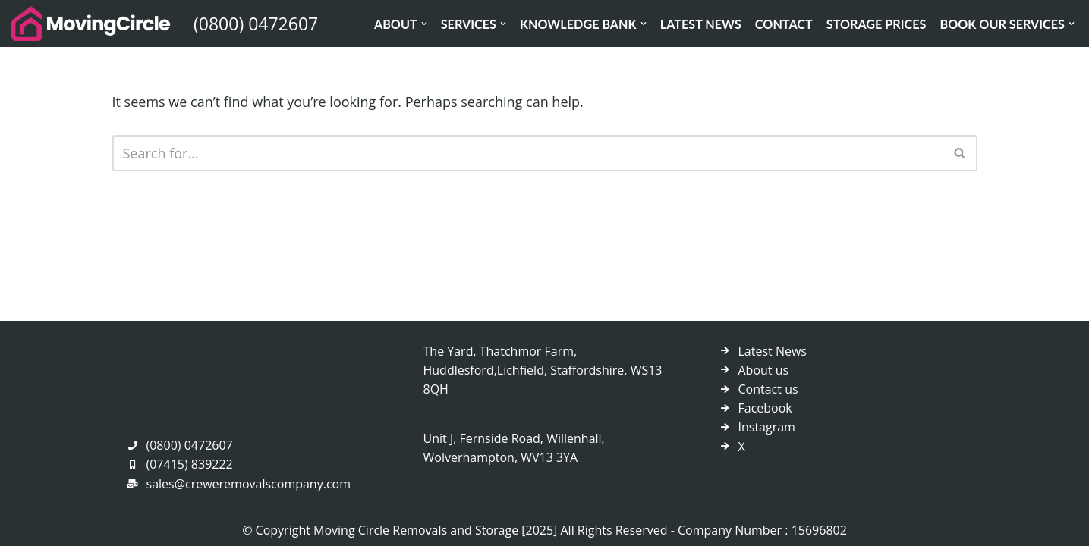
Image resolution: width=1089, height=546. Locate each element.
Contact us (768, 389)
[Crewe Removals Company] (91, 23)
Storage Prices (876, 24)
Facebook (765, 408)
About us (763, 370)
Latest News (700, 24)
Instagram (766, 427)
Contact (784, 24)
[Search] (527, 153)
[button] (424, 23)
